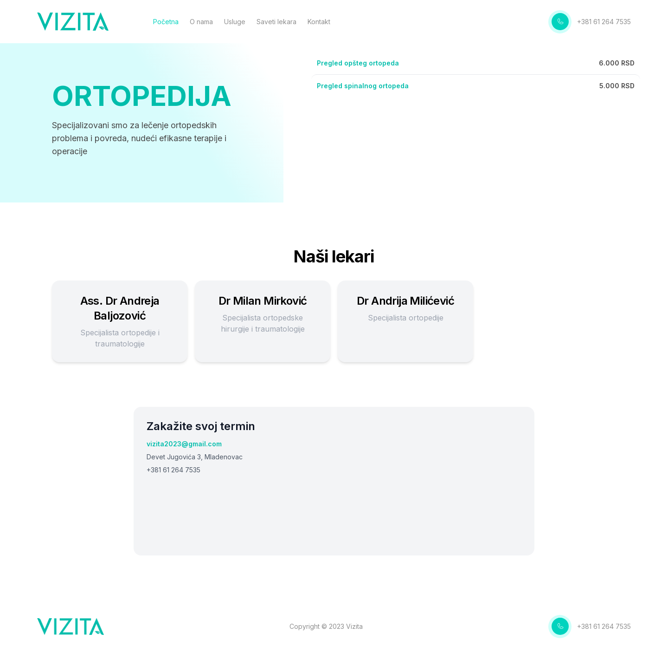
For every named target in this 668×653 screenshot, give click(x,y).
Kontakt (321, 22)
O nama (204, 22)
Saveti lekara (279, 22)
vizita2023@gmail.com (184, 444)
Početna (168, 22)
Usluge (237, 22)
